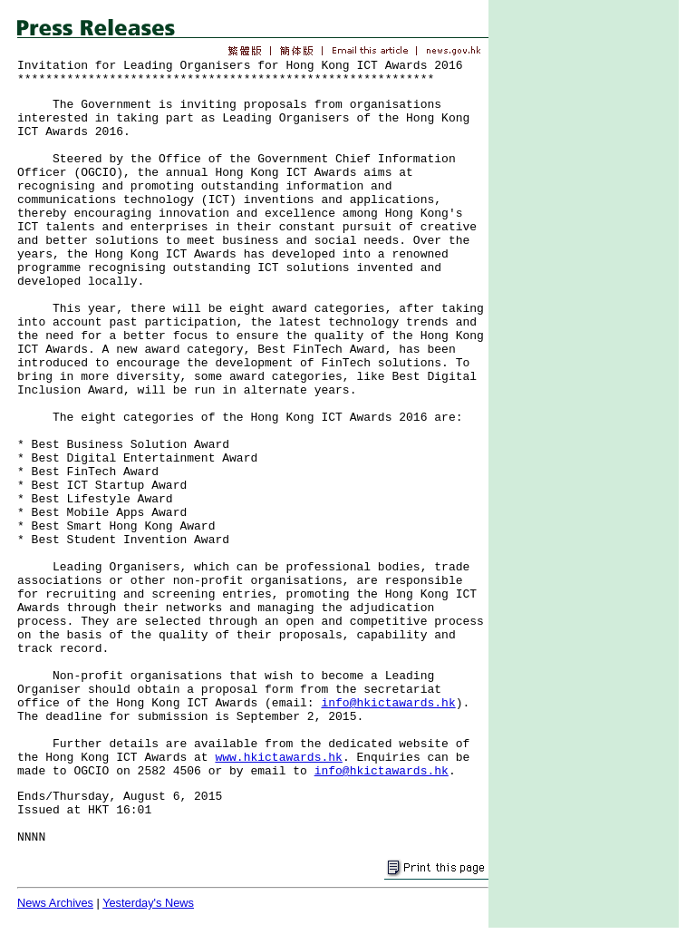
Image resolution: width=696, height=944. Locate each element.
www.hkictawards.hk (278, 757)
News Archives (55, 903)
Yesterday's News (148, 903)
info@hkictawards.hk (388, 703)
